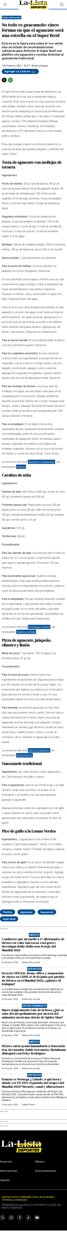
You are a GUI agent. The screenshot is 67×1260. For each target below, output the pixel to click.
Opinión (5, 1180)
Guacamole (46, 912)
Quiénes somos (10, 1197)
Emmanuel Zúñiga (39, 627)
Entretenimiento (34, 1005)
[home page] (33, 1146)
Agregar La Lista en (20, 71)
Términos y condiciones (14, 1199)
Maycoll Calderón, (39, 750)
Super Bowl (9, 919)
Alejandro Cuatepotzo (41, 461)
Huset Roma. (24, 755)
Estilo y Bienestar (11, 17)
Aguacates (26, 912)
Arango (21, 466)
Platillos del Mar (26, 631)
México (34, 934)
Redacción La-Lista (31, 962)
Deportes (34, 969)
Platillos (7, 912)
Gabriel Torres (28, 1104)
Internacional (8, 1170)
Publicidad (26, 1197)
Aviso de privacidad (43, 1197)
